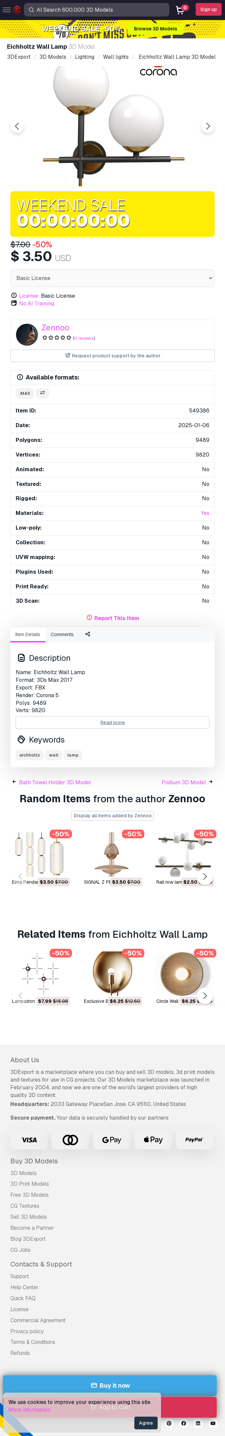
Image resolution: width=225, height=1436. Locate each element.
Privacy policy (27, 1331)
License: (29, 295)
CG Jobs (20, 1249)
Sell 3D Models (28, 1216)
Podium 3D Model (184, 782)
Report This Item (116, 618)
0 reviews (84, 338)
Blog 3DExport (28, 1238)
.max (24, 393)
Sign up (208, 9)
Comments (62, 634)
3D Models (23, 1173)
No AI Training (36, 303)
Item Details (27, 634)
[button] (205, 876)
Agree (146, 1423)
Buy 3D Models (34, 1161)
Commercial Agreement (38, 1320)
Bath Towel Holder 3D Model (55, 782)
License (19, 1309)
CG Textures (24, 1205)
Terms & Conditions (32, 1342)
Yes (205, 513)
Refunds (20, 1353)
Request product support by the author (112, 356)
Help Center (24, 1287)
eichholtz (29, 755)
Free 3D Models (29, 1194)
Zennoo (55, 327)
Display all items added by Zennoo (113, 816)
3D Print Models (29, 1183)
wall (53, 755)
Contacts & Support (41, 1264)
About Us (24, 1060)
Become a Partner (32, 1227)
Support (19, 1276)
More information (29, 1409)
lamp (72, 755)
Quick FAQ (23, 1298)
